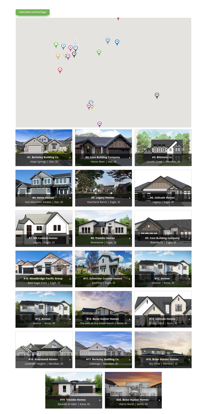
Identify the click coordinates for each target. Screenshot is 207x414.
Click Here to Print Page (32, 12)
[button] (56, 45)
